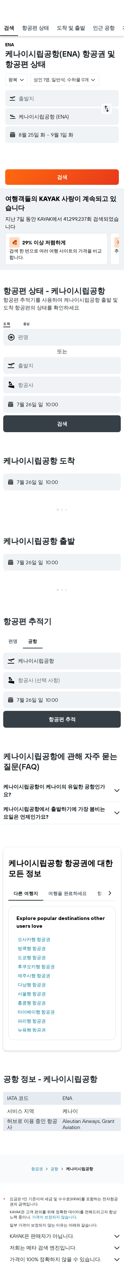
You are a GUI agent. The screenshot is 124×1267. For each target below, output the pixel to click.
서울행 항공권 (32, 994)
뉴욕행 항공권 (32, 1030)
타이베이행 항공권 (36, 1012)
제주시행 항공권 (34, 976)
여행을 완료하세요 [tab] (67, 893)
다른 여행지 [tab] (26, 893)
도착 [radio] (6, 324)
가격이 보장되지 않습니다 (54, 1217)
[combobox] (16, 79)
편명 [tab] (13, 641)
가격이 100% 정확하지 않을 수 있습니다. (65, 1259)
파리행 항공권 (32, 1021)
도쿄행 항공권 (32, 957)
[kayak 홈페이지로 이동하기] (42, 10)
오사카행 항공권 (34, 939)
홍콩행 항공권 (32, 1003)
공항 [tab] (32, 641)
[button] (11, 10)
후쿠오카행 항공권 (36, 967)
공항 (54, 1168)
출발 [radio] (26, 324)
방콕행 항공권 (32, 948)
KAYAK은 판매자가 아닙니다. (65, 1236)
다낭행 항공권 (32, 985)
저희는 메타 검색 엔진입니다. (65, 1248)
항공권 (37, 1168)
